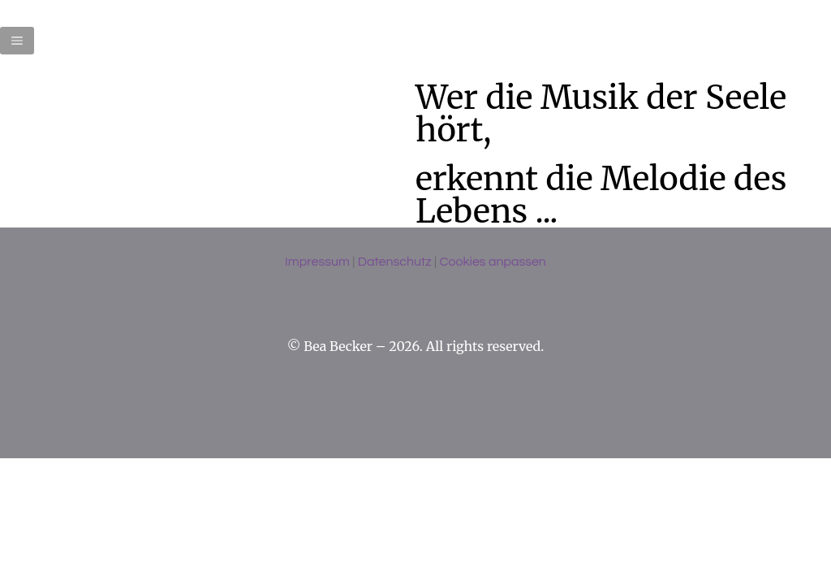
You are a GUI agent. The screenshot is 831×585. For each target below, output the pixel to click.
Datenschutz (395, 261)
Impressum (317, 261)
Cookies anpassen (492, 261)
